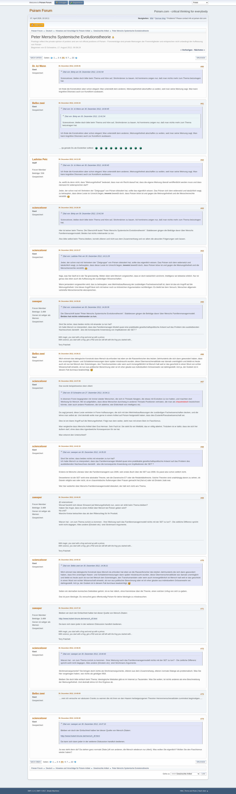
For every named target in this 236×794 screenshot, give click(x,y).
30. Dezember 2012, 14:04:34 (70, 103)
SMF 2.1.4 (31, 791)
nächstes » (199, 50)
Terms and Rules (191, 791)
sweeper (37, 301)
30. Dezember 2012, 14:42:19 (70, 446)
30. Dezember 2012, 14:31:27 (70, 250)
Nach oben (36, 762)
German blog (160, 18)
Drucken (201, 58)
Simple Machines (53, 791)
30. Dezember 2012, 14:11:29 (70, 159)
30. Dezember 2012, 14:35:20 (70, 301)
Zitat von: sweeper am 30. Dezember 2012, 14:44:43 (84, 654)
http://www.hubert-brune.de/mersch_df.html (78, 618)
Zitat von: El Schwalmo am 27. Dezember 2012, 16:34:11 (86, 393)
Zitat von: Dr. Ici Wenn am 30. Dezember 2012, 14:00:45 (86, 109)
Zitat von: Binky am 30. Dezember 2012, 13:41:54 (83, 72)
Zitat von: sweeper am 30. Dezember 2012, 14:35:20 (84, 452)
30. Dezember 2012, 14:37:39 (70, 381)
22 (73, 58)
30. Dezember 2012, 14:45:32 (70, 560)
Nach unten (36, 58)
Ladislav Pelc (39, 159)
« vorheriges (186, 50)
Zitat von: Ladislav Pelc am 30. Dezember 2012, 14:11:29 (86, 256)
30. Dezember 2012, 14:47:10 (70, 608)
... (57, 58)
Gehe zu (166, 774)
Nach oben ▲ (203, 791)
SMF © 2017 (41, 791)
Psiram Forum (41, 10)
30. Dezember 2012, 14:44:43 (70, 497)
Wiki (151, 18)
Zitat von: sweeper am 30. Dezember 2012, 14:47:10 (84, 724)
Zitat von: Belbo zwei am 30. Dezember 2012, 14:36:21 (85, 566)
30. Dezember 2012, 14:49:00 (70, 693)
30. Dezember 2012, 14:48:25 (70, 648)
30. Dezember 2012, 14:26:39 (70, 208)
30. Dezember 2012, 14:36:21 (70, 354)
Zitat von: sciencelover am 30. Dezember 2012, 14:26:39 (86, 307)
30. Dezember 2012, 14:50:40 (70, 718)
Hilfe (181, 791)
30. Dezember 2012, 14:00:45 (70, 66)
